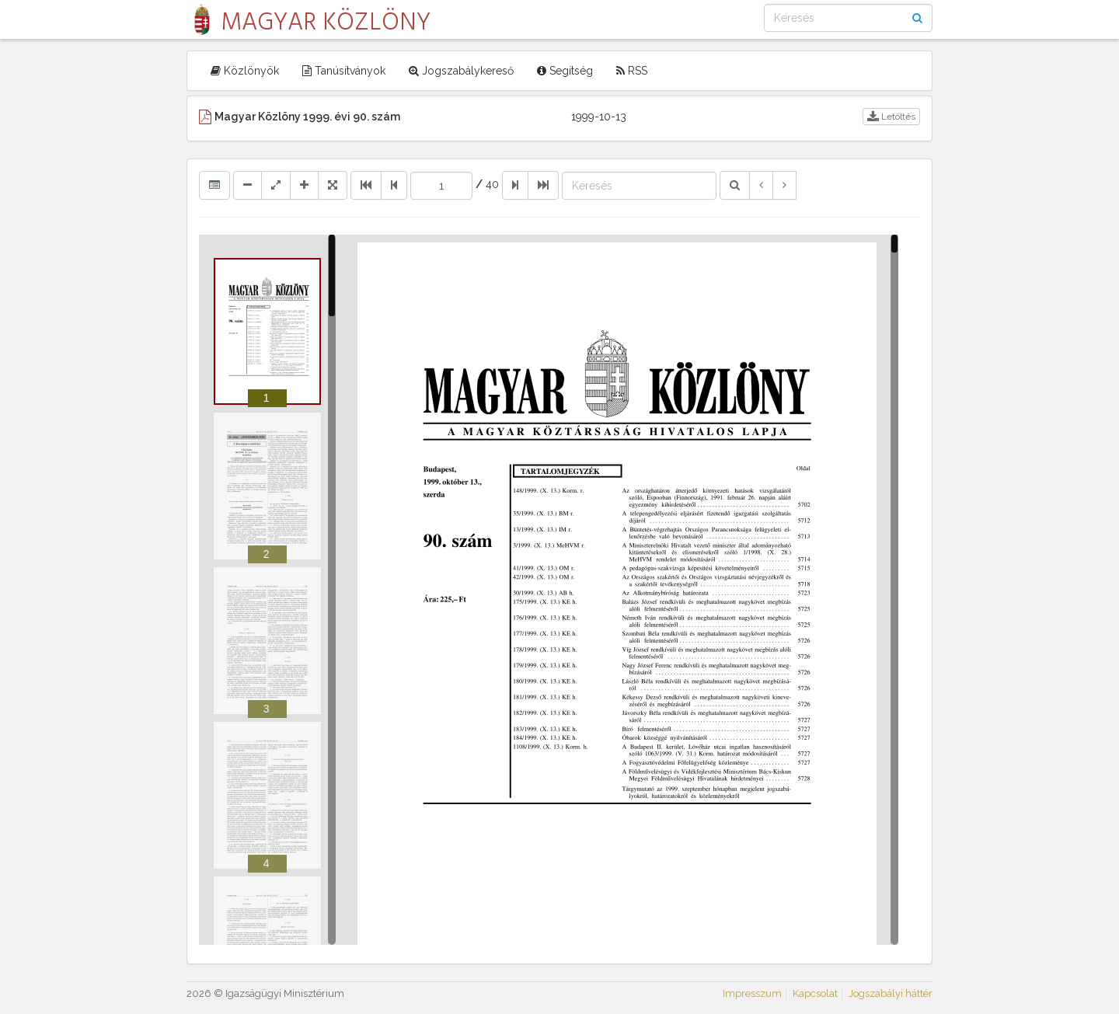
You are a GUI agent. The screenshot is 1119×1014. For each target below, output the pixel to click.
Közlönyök (245, 70)
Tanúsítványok (343, 70)
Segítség (565, 70)
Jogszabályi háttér (890, 993)
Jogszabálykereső (461, 70)
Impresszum (752, 993)
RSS (631, 70)
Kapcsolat (815, 993)
